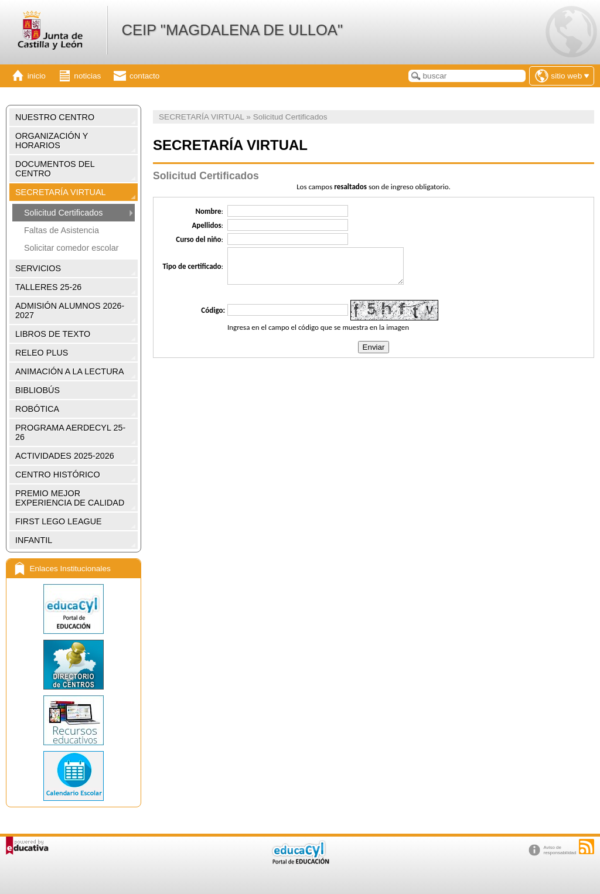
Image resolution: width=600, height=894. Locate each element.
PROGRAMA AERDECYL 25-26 (70, 432)
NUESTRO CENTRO (54, 117)
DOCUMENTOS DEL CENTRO (55, 168)
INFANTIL (33, 540)
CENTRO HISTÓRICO (57, 474)
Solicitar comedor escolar (71, 247)
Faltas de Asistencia (61, 230)
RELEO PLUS (41, 352)
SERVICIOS (38, 268)
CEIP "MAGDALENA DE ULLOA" (232, 30)
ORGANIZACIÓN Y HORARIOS (51, 140)
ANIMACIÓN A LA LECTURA (69, 371)
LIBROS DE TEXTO (52, 334)
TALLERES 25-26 (48, 287)
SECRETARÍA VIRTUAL (60, 192)
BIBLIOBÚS (37, 390)
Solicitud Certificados (63, 212)
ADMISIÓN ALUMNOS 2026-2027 (69, 310)
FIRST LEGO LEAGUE (58, 521)
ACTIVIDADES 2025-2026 (64, 455)
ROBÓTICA (37, 409)
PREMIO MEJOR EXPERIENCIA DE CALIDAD (69, 498)
